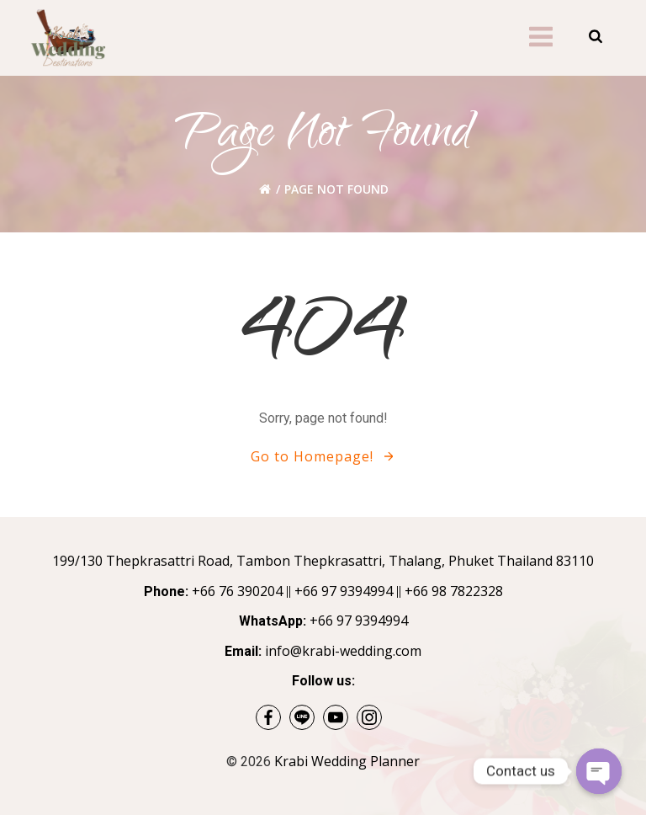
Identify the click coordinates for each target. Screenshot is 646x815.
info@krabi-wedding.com (343, 651)
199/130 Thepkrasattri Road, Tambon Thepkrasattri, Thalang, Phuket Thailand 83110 (323, 560)
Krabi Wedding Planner (347, 761)
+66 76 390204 (237, 591)
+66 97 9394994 (343, 591)
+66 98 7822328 (454, 591)
